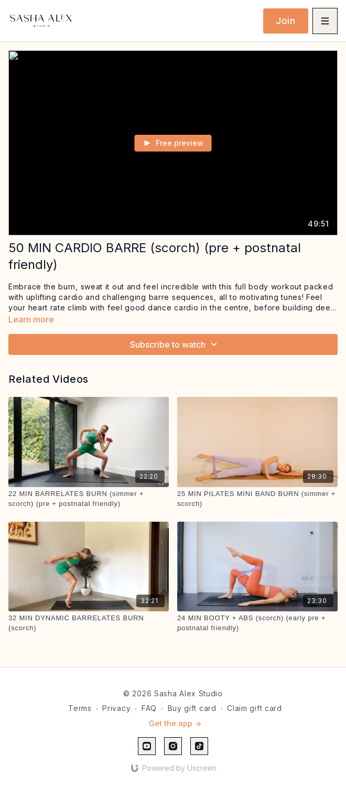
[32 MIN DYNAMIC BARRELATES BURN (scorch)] (88, 623)
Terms (80, 708)
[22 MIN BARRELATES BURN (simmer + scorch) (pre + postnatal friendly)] (88, 499)
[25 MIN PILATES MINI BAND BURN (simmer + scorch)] (257, 499)
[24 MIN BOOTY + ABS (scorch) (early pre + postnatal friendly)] (257, 623)
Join (286, 20)
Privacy (116, 708)
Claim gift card (254, 708)
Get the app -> (175, 723)
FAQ (149, 708)
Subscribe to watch (175, 344)
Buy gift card (192, 708)
